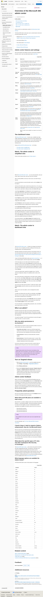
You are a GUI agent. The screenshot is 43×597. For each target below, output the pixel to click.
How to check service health (31, 109)
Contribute (18, 594)
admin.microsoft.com (35, 258)
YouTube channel (32, 156)
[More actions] (41, 8)
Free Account (39, 4)
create (37, 74)
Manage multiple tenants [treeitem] (7, 39)
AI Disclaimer (3, 594)
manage (40, 74)
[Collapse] (12, 7)
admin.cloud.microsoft (24, 362)
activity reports (31, 106)
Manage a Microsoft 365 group (22, 47)
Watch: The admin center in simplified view (22, 23)
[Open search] (38, 1)
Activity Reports (27, 42)
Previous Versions (9, 594)
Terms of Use (37, 594)
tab (33, 363)
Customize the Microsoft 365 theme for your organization (25, 557)
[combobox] (7, 9)
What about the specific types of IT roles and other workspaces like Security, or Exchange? (28, 254)
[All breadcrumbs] (16, 8)
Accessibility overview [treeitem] (6, 27)
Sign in (41, 1)
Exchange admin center (31, 127)
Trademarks (3, 596)
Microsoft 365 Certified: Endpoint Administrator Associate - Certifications (27, 582)
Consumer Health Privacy (29, 594)
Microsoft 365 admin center (22, 7)
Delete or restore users (21, 38)
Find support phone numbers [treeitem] (6, 64)
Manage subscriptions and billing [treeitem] (7, 49)
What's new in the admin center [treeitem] (7, 33)
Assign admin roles (18, 556)
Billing (25, 40)
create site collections (28, 83)
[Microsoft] (2, 1)
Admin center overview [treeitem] (7, 25)
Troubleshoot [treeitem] (4, 60)
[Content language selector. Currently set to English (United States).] (6, 592)
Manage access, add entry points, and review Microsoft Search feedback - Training (27, 576)
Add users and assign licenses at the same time (31, 36)
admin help (35, 54)
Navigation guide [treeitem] (4, 66)
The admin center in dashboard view (23, 148)
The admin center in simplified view (23, 147)
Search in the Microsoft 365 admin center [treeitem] (7, 37)
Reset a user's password (31, 38)
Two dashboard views (19, 22)
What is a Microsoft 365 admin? (20, 553)
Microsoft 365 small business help (25, 145)
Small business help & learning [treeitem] (7, 15)
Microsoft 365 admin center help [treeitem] (7, 13)
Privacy (22, 594)
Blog (14, 594)
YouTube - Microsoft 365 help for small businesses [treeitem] (7, 18)
